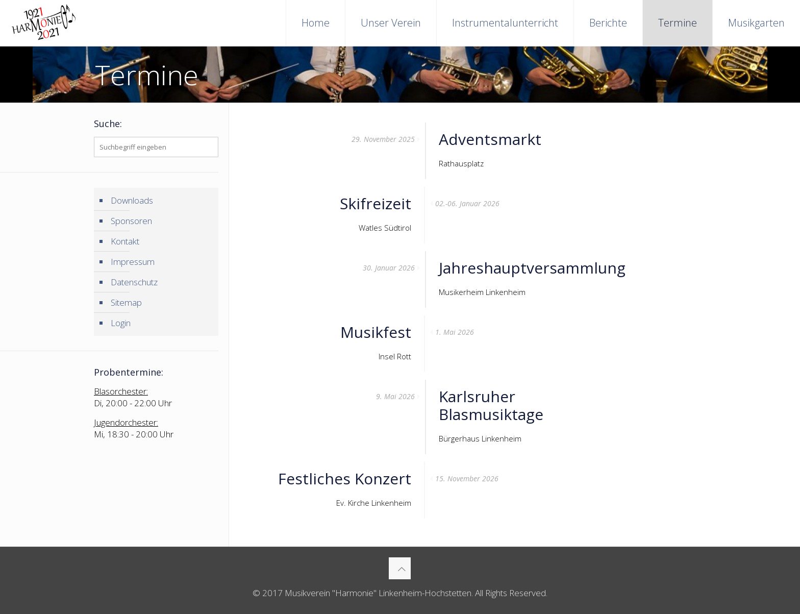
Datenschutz (134, 282)
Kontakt (125, 241)
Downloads (132, 200)
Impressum (133, 261)
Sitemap (126, 302)
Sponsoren (131, 221)
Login (121, 323)
